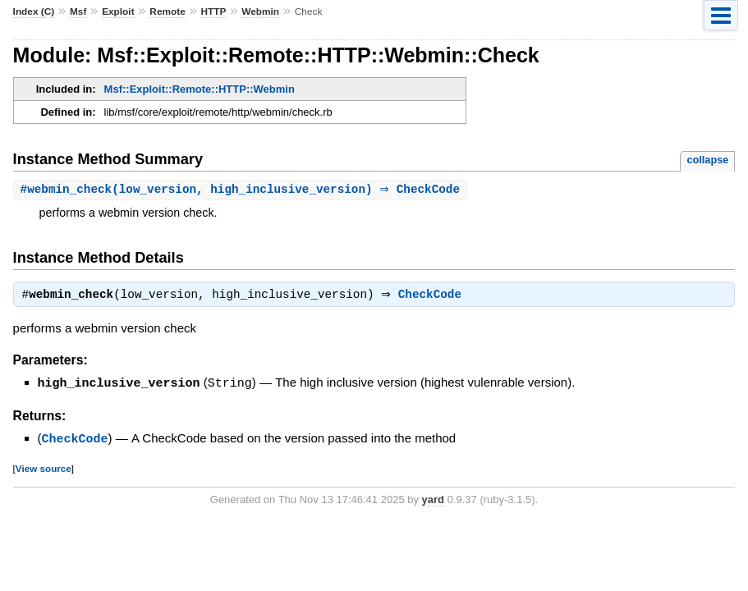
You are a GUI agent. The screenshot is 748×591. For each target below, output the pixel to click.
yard (433, 500)
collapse (707, 159)
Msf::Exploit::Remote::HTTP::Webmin (199, 89)
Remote (167, 11)
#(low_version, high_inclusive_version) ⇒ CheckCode (242, 190)
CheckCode (434, 297)
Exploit (118, 11)
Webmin (260, 11)
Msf (78, 11)
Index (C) (34, 11)
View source (43, 469)
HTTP (214, 11)
